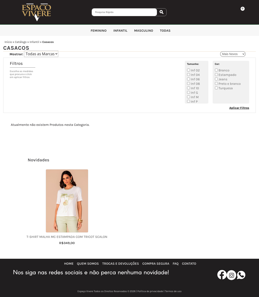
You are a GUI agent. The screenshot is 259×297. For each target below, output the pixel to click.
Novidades (38, 159)
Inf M (194, 97)
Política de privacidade (150, 291)
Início (8, 42)
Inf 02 (195, 70)
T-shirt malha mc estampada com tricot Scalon (67, 237)
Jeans (222, 79)
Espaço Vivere (85, 291)
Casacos (48, 42)
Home (68, 263)
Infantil (34, 42)
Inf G (194, 93)
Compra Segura (155, 263)
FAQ (176, 263)
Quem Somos (88, 263)
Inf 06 (195, 79)
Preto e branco (229, 84)
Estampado (227, 75)
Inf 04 (195, 75)
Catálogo (21, 42)
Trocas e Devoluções (120, 263)
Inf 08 (195, 84)
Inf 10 (194, 88)
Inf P (194, 101)
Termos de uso (173, 291)
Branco (223, 70)
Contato (189, 263)
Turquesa (225, 88)
